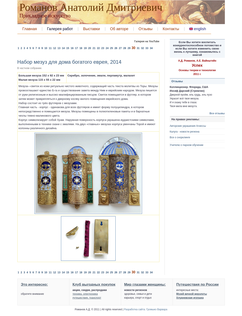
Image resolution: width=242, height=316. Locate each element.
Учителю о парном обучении (186, 145)
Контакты (171, 29)
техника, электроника (85, 293)
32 (143, 48)
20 (90, 48)
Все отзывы (217, 113)
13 (59, 48)
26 (116, 48)
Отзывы (145, 29)
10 (46, 48)
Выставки (91, 29)
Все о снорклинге (180, 137)
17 (77, 48)
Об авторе (119, 29)
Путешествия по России (197, 284)
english (197, 29)
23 (103, 48)
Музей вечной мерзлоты (191, 293)
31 (138, 48)
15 (68, 48)
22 (99, 48)
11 (50, 48)
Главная (29, 29)
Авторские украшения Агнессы (188, 125)
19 (85, 48)
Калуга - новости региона (184, 131)
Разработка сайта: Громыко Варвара (145, 309)
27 (120, 48)
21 (94, 48)
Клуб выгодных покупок (94, 284)
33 (147, 48)
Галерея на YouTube (146, 41)
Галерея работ (60, 29)
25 (112, 48)
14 (63, 48)
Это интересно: (34, 284)
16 (72, 48)
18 (81, 48)
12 (55, 48)
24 (107, 48)
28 (125, 48)
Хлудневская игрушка (190, 297)
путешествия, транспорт (87, 297)
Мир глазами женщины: (145, 284)
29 (129, 48)
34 (151, 48)
